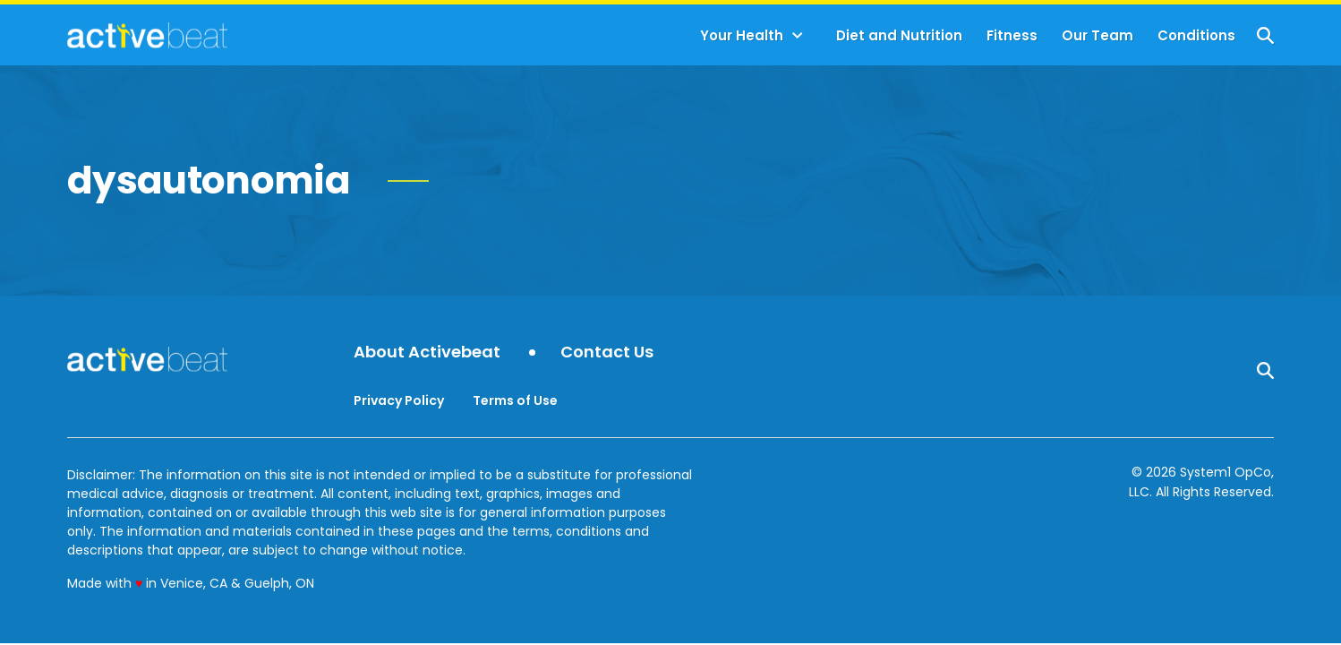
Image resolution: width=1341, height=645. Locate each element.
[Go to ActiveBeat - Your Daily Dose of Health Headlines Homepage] (147, 34)
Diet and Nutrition (899, 35)
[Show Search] (1265, 35)
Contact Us (606, 352)
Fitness (1012, 35)
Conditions (1196, 35)
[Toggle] (797, 36)
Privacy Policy (399, 400)
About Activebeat (427, 352)
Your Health (741, 35)
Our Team (1097, 35)
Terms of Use (515, 400)
